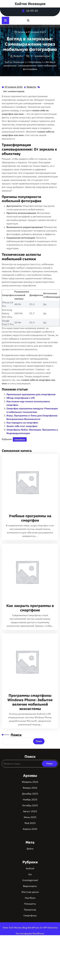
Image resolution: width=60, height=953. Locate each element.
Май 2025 (30, 823)
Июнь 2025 (30, 817)
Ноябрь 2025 (30, 799)
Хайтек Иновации (30, 3)
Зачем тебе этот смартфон (22, 426)
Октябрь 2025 (30, 805)
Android (30, 868)
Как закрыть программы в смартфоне (30, 607)
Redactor (32, 86)
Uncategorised (30, 880)
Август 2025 (30, 811)
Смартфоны (35, 61)
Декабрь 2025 (30, 793)
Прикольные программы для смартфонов (31, 394)
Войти (30, 848)
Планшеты (30, 903)
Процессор (30, 909)
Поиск (16, 734)
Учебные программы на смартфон (30, 518)
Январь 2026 (30, 787)
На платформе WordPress (30, 933)
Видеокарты (30, 886)
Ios (30, 874)
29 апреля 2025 (14, 87)
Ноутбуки (30, 897)
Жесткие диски (30, 891)
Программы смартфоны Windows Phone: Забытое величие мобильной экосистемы (30, 702)
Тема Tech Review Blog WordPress (21, 927)
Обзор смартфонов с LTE (21, 397)
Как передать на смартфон (22, 422)
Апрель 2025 (30, 828)
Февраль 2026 (30, 781)
